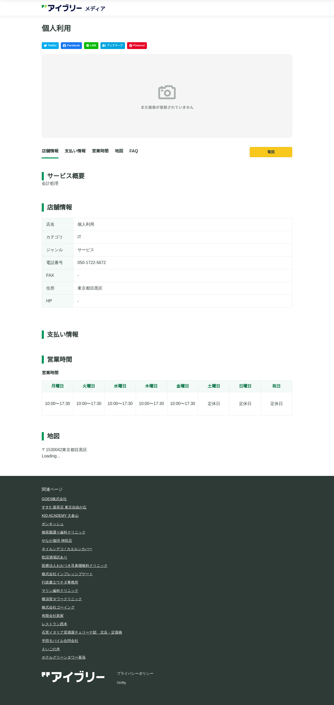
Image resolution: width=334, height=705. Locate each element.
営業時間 (100, 151)
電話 (271, 152)
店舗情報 (50, 151)
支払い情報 (75, 151)
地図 (119, 151)
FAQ (133, 151)
